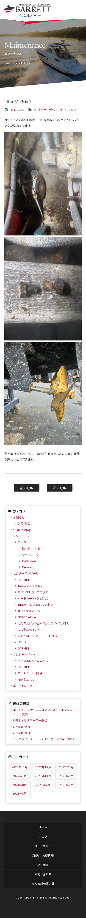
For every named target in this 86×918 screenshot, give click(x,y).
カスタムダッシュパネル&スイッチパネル (44, 623)
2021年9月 (66, 776)
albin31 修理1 (22, 733)
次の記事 (59, 487)
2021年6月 (66, 785)
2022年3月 (66, 767)
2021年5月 (19, 793)
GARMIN (23, 580)
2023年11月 (20, 767)
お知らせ (19, 517)
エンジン (61, 109)
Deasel (73, 109)
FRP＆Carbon (27, 679)
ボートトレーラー (24, 685)
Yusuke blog (22, 530)
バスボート (20, 642)
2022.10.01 (17, 109)
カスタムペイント (29, 629)
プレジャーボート (43, 109)
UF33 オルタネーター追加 (30, 720)
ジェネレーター (32, 555)
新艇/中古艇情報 (43, 855)
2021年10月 (43, 776)
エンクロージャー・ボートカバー (39, 635)
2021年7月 (43, 785)
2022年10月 (43, 767)
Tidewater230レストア (33, 586)
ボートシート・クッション (34, 598)
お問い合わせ (43, 874)
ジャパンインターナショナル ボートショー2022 (43, 739)
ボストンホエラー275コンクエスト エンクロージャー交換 (44, 712)
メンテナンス (21, 536)
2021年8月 (19, 785)
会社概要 (43, 865)
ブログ (43, 836)
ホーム (8, 63)
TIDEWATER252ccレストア (35, 604)
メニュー (77, 9)
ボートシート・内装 (30, 673)
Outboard (29, 561)
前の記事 (26, 487)
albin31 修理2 (22, 726)
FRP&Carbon (27, 617)
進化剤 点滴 (31, 548)
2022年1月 (19, 776)
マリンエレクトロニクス (33, 592)
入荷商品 (24, 523)
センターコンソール (26, 573)
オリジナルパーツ (29, 611)
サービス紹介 (43, 846)
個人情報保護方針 (43, 883)
